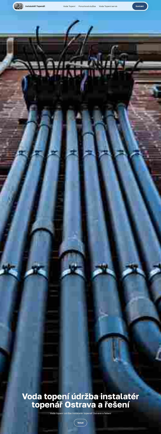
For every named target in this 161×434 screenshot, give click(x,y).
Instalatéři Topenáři (35, 6)
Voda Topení (69, 6)
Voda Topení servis (108, 6)
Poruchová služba (87, 6)
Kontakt (140, 6)
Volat (80, 422)
